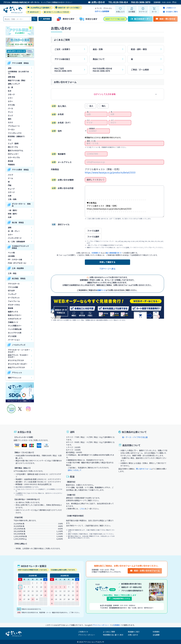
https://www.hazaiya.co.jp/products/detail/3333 (110, 172)
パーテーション (14, 339)
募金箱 (10, 308)
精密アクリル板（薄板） (17, 80)
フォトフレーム (14, 301)
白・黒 (10, 87)
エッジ (10, 115)
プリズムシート (14, 126)
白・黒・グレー (14, 231)
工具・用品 (12, 273)
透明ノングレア (14, 84)
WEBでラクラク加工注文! (115, 19)
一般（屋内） (13, 210)
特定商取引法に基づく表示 (113, 635)
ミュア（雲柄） (14, 143)
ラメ (9, 140)
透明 (9, 68)
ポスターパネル (14, 304)
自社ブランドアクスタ (16, 367)
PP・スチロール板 (15, 259)
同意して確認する (107, 262)
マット (10, 112)
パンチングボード (15, 238)
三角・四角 (12, 199)
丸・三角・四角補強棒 (16, 241)
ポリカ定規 (12, 336)
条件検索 (45, 19)
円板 (9, 185)
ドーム (10, 178)
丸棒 (9, 195)
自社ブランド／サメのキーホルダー (18, 356)
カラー (10, 101)
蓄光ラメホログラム (15, 150)
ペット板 (11, 252)
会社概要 (156, 635)
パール (10, 108)
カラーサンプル (14, 157)
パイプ (10, 175)
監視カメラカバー (14, 315)
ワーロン (11, 129)
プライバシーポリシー (86, 635)
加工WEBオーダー (140, 18)
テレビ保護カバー (14, 325)
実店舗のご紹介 (134, 631)
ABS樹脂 (11, 256)
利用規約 (156, 631)
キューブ (11, 189)
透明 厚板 (11, 77)
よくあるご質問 (109, 631)
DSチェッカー (13, 154)
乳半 (9, 91)
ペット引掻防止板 (14, 329)
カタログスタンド (14, 318)
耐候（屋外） (13, 213)
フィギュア (12, 294)
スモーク (11, 94)
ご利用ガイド (83, 631)
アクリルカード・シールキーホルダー (19, 350)
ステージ (11, 192)
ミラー (10, 98)
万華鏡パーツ (13, 322)
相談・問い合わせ (165, 18)
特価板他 (11, 164)
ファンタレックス (14, 133)
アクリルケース (14, 283)
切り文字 (11, 290)
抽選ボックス (13, 311)
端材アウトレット (14, 377)
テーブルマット (14, 297)
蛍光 (9, 119)
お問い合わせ (96, 2)
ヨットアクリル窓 (14, 332)
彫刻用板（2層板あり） (17, 136)
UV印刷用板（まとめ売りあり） (18, 72)
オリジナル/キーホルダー (17, 364)
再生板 (10, 161)
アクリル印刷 (13, 287)
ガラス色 (11, 105)
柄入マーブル (13, 147)
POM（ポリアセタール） (17, 263)
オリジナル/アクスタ (16, 360)
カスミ (10, 122)
